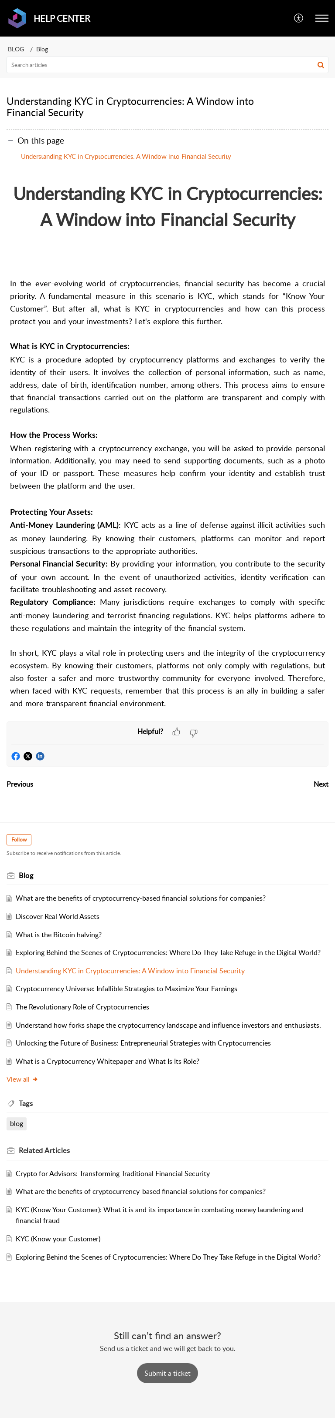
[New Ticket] (167, 1373)
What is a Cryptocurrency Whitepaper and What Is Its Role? (107, 1061)
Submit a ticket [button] (167, 1373)
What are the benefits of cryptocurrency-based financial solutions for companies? (141, 898)
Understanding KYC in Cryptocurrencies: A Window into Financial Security (126, 156)
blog (16, 1123)
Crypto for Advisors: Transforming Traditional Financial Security (113, 1173)
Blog (42, 49)
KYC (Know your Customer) (58, 1239)
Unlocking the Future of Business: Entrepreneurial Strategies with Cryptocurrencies (143, 1043)
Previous (20, 784)
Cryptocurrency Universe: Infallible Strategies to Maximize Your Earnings (126, 988)
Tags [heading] (26, 1103)
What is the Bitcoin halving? (59, 934)
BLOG (16, 49)
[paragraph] (167, 447)
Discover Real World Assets (57, 916)
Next (321, 784)
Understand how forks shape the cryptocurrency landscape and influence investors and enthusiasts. (168, 1025)
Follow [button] (19, 839)
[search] (167, 65)
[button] (299, 18)
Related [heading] (44, 1150)
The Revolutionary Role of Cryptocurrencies (82, 1007)
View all (22, 1079)
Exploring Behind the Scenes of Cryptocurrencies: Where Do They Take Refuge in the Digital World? (168, 952)
